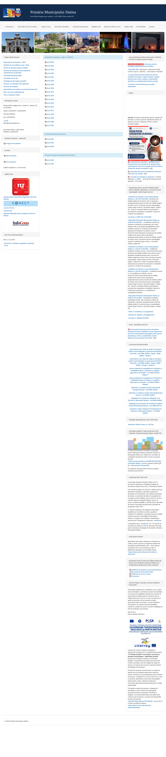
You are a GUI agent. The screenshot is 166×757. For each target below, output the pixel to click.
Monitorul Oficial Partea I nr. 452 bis (141, 424)
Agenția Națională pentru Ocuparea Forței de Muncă (19, 214)
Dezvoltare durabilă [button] (62, 27)
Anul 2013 (49, 103)
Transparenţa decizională (12, 75)
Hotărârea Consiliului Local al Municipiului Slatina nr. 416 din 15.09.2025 (143, 248)
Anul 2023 (49, 69)
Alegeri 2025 (128, 27)
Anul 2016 (49, 95)
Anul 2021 (49, 77)
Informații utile (133, 69)
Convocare (134, 576)
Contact (151, 27)
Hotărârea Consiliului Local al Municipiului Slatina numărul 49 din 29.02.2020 (145, 571)
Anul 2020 (49, 81)
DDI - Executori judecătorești (14, 92)
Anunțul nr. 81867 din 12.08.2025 (139, 217)
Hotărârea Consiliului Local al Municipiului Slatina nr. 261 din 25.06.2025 (143, 198)
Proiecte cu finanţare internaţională (16, 84)
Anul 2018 (49, 88)
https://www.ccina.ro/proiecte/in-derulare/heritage (139, 706)
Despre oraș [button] (46, 27)
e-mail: (6, 121)
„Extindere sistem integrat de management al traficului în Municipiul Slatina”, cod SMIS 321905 (145, 411)
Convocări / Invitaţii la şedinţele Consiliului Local (19, 244)
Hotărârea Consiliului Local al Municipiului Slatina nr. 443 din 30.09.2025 (143, 270)
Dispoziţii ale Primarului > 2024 (15, 62)
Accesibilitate (141, 27)
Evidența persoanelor (80, 27)
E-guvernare (8, 211)
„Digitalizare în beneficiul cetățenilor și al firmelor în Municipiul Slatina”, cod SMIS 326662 (145, 399)
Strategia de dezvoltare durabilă (15, 81)
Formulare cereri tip (11, 78)
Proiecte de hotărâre (11, 86)
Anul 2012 (49, 107)
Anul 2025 (49, 62)
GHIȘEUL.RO (96, 27)
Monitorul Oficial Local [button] (112, 27)
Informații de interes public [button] (28, 27)
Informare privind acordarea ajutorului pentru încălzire (142, 65)
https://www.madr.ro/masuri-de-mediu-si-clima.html (142, 553)
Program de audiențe (12, 143)
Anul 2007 (49, 125)
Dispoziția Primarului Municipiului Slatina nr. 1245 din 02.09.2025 (144, 221)
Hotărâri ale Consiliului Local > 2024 (16, 65)
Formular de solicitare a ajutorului (142, 177)
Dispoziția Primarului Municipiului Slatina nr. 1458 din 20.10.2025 (144, 297)
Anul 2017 (49, 92)
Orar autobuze (10, 162)
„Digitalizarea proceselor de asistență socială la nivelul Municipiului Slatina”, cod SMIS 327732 (145, 405)
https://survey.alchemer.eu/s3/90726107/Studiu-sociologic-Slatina (145, 462)
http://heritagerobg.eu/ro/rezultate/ (140, 701)
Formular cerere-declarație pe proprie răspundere (141, 85)
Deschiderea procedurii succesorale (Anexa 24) (20, 89)
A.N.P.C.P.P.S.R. (9, 208)
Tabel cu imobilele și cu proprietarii (140, 312)
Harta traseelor (10, 156)
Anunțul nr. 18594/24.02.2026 (138, 318)
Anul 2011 (49, 110)
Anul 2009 (49, 118)
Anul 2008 (49, 122)
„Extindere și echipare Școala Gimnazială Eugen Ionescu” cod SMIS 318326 (145, 394)
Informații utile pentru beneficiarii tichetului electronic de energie (144, 173)
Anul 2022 (49, 73)
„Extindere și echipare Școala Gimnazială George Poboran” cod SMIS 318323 (145, 389)
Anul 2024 (49, 66)
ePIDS (139, 179)
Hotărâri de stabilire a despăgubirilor (141, 315)
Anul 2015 (49, 99)
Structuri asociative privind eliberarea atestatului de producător (17, 72)
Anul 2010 (49, 114)
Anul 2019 (49, 84)
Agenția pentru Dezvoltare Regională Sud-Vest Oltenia (20, 198)
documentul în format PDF (140, 465)
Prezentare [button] (9, 27)
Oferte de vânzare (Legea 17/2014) (16, 68)
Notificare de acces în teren (140, 574)
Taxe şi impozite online (12, 95)
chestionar (157, 520)
